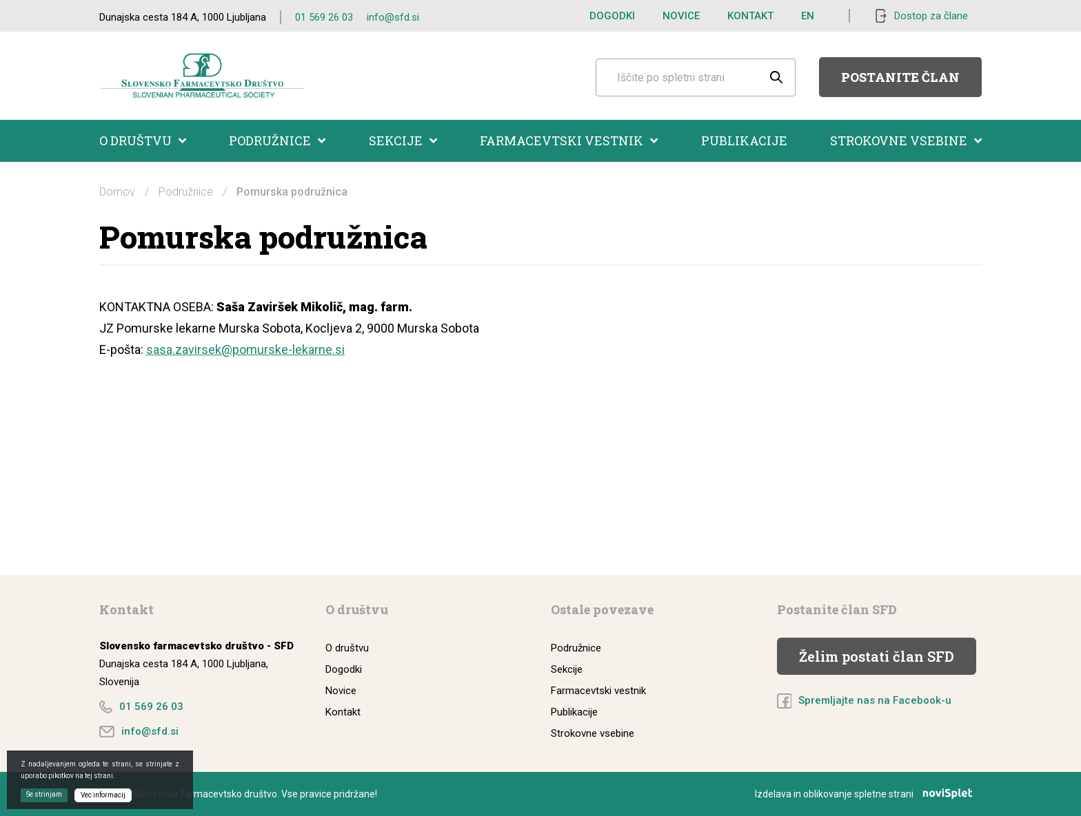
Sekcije (403, 140)
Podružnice (277, 140)
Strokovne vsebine (906, 140)
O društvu (142, 140)
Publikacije (744, 140)
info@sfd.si (393, 17)
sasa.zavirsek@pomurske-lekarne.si (245, 349)
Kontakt (750, 16)
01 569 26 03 (324, 17)
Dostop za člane (931, 16)
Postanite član (900, 77)
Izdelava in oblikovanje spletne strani (868, 793)
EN (807, 16)
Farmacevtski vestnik (569, 140)
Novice (681, 16)
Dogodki (612, 16)
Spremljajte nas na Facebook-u (874, 700)
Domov (117, 191)
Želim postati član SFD (876, 656)
